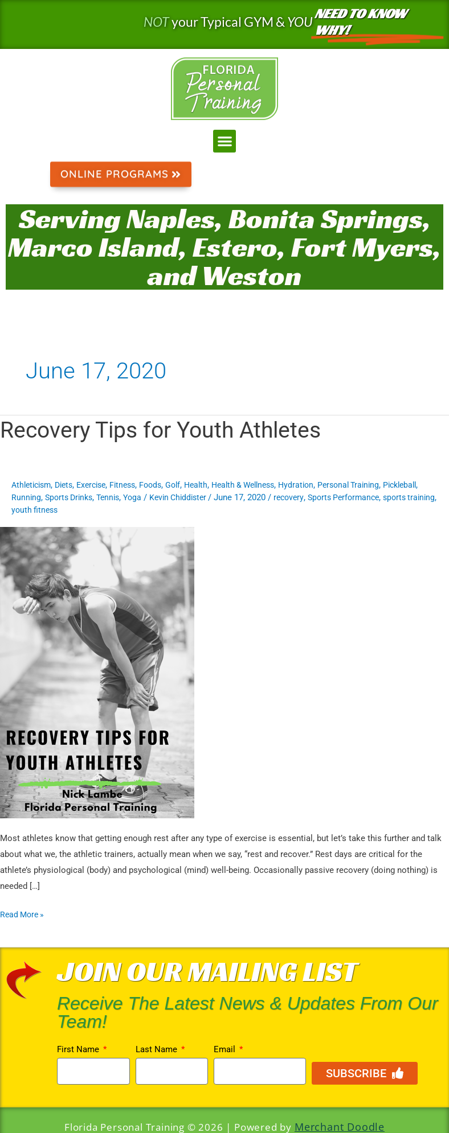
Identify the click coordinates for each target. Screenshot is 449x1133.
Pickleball (29, 498)
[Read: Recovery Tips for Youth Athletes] (97, 672)
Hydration (320, 485)
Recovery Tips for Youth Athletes (165, 430)
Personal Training (376, 485)
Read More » (23, 914)
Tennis (155, 498)
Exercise (99, 485)
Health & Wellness (263, 485)
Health (211, 485)
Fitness (134, 485)
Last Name (157, 1050)
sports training (92, 510)
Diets (69, 485)
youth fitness (148, 510)
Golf (187, 485)
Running (67, 498)
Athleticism (33, 485)
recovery (344, 498)
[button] (224, 141)
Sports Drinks (112, 498)
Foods (163, 485)
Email (226, 1050)
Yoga (181, 498)
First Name (79, 1050)
